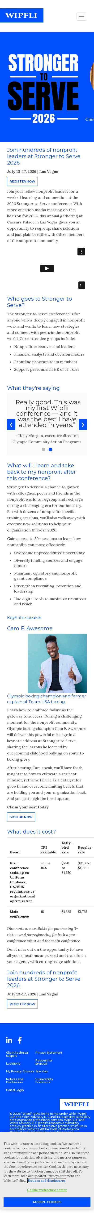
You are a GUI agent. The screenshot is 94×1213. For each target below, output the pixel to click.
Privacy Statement (48, 1052)
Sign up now (21, 817)
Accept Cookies (47, 1202)
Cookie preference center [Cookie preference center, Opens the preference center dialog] (47, 1190)
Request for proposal (43, 1062)
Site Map (41, 1071)
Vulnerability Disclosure (44, 1080)
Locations (13, 1063)
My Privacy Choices (20, 1071)
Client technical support (17, 1054)
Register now (22, 181)
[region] (47, 1170)
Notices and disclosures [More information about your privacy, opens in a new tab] (46, 1181)
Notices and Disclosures (14, 1080)
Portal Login (15, 1090)
